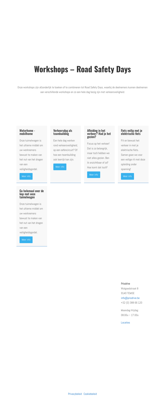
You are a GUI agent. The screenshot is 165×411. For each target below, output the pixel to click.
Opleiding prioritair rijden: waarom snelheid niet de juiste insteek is (99, 288)
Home (19, 283)
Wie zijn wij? (23, 290)
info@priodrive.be (130, 298)
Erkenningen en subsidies (29, 296)
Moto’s (54, 296)
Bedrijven (56, 290)
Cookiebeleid (90, 394)
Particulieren (58, 283)
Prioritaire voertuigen (62, 302)
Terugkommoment (25, 302)
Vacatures (21, 308)
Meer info (26, 176)
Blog (18, 314)
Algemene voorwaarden (28, 326)
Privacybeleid (75, 394)
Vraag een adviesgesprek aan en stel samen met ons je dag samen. (82, 102)
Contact (20, 320)
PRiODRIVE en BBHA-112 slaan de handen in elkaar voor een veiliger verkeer (99, 324)
